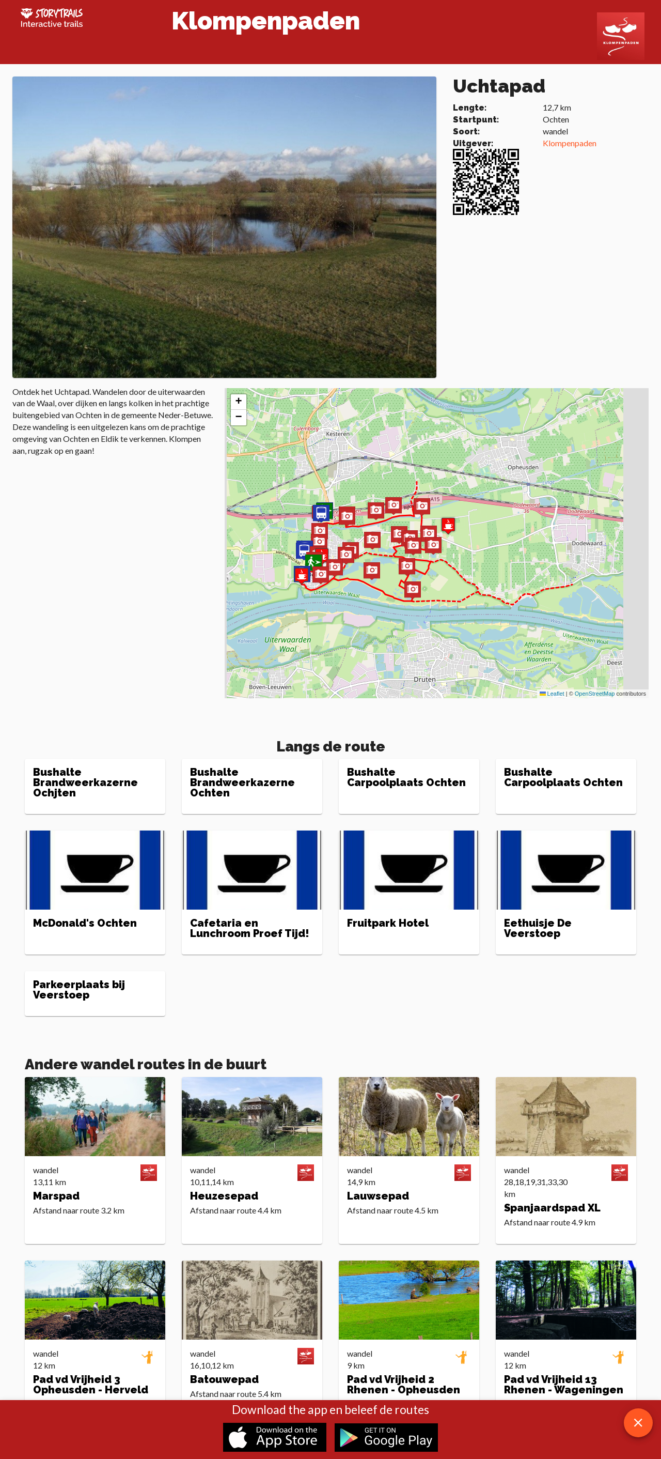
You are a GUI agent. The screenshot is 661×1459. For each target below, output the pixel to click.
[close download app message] (638, 1422)
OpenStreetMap (595, 693)
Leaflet (552, 693)
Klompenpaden (569, 143)
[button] (372, 571)
